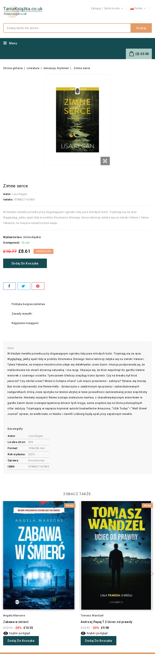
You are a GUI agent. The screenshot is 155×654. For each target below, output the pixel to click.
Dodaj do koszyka (25, 263)
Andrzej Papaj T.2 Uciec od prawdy (106, 622)
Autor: (7, 194)
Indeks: (8, 199)
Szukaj (141, 28)
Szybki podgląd (16, 633)
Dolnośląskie (32, 237)
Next (151, 574)
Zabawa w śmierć (16, 622)
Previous (4, 574)
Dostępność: (11, 242)
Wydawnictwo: (13, 237)
